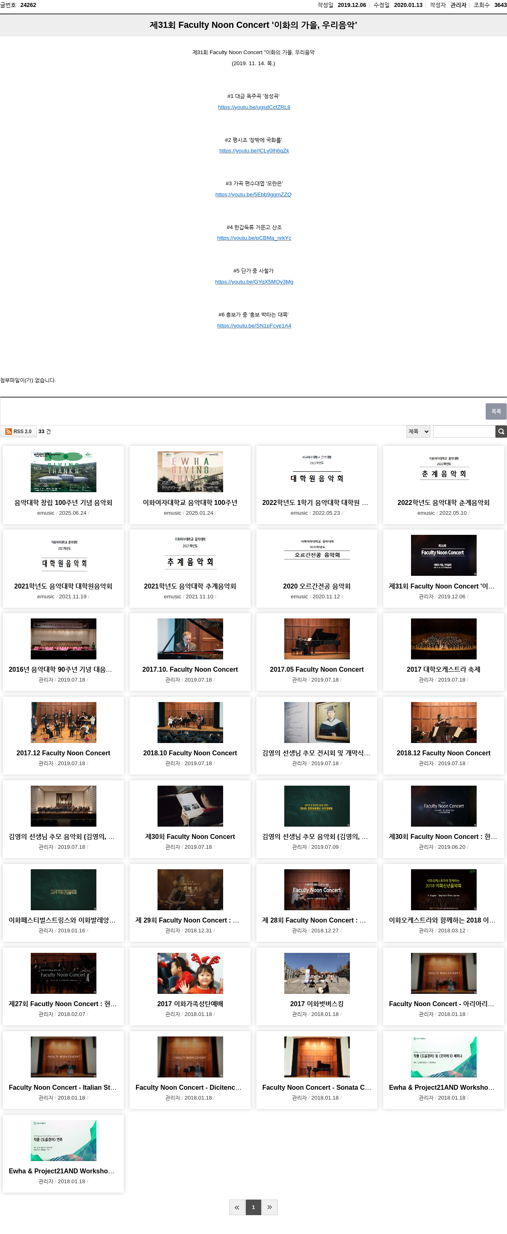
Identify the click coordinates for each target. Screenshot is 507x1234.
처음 (237, 1207)
